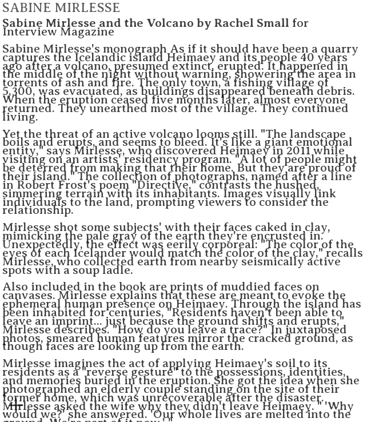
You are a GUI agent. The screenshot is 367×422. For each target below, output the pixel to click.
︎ (16, 405)
